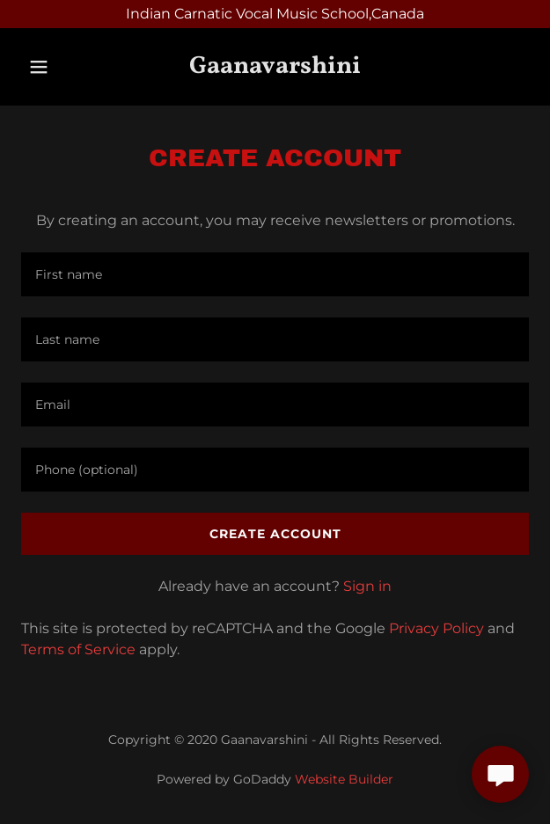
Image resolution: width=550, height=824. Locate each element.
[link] (275, 67)
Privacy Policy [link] (436, 628)
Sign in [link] (367, 586)
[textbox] (275, 274)
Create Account (275, 534)
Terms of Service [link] (78, 649)
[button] (42, 66)
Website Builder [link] (344, 779)
